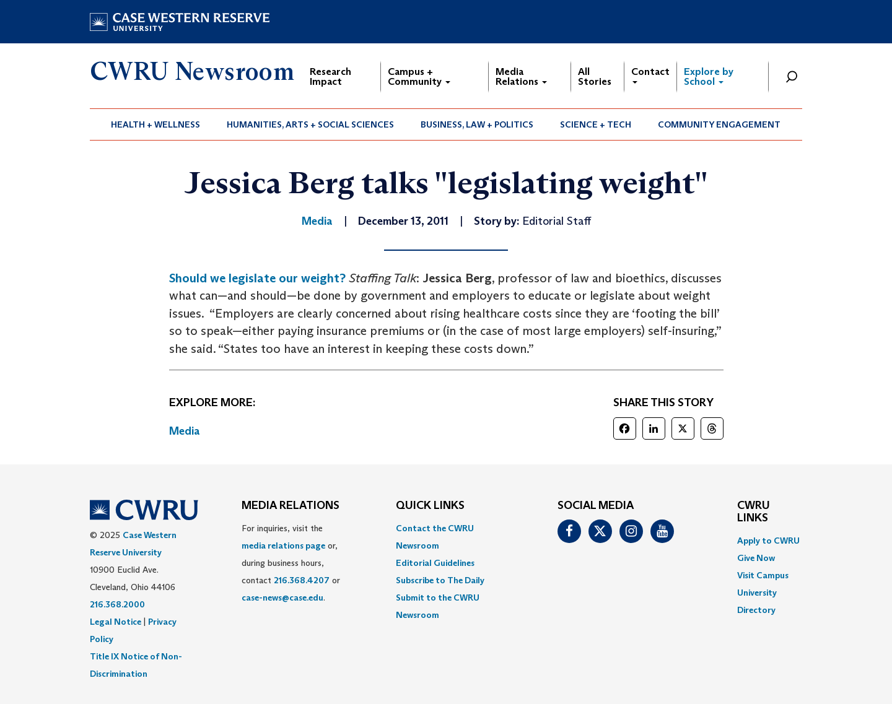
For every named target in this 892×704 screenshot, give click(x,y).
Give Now (756, 557)
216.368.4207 (302, 580)
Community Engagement (719, 124)
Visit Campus (763, 575)
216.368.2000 (117, 604)
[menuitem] (156, 124)
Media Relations (521, 76)
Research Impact (330, 76)
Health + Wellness (155, 124)
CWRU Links (753, 512)
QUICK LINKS (430, 506)
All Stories (594, 76)
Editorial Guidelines (435, 562)
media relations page (283, 545)
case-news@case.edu (282, 597)
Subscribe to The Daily (440, 580)
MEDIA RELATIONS (290, 506)
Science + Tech (595, 124)
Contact (650, 75)
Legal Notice (115, 621)
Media (184, 431)
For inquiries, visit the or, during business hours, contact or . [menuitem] (291, 563)
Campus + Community (419, 76)
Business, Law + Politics (477, 124)
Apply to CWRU (768, 540)
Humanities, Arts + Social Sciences (310, 124)
